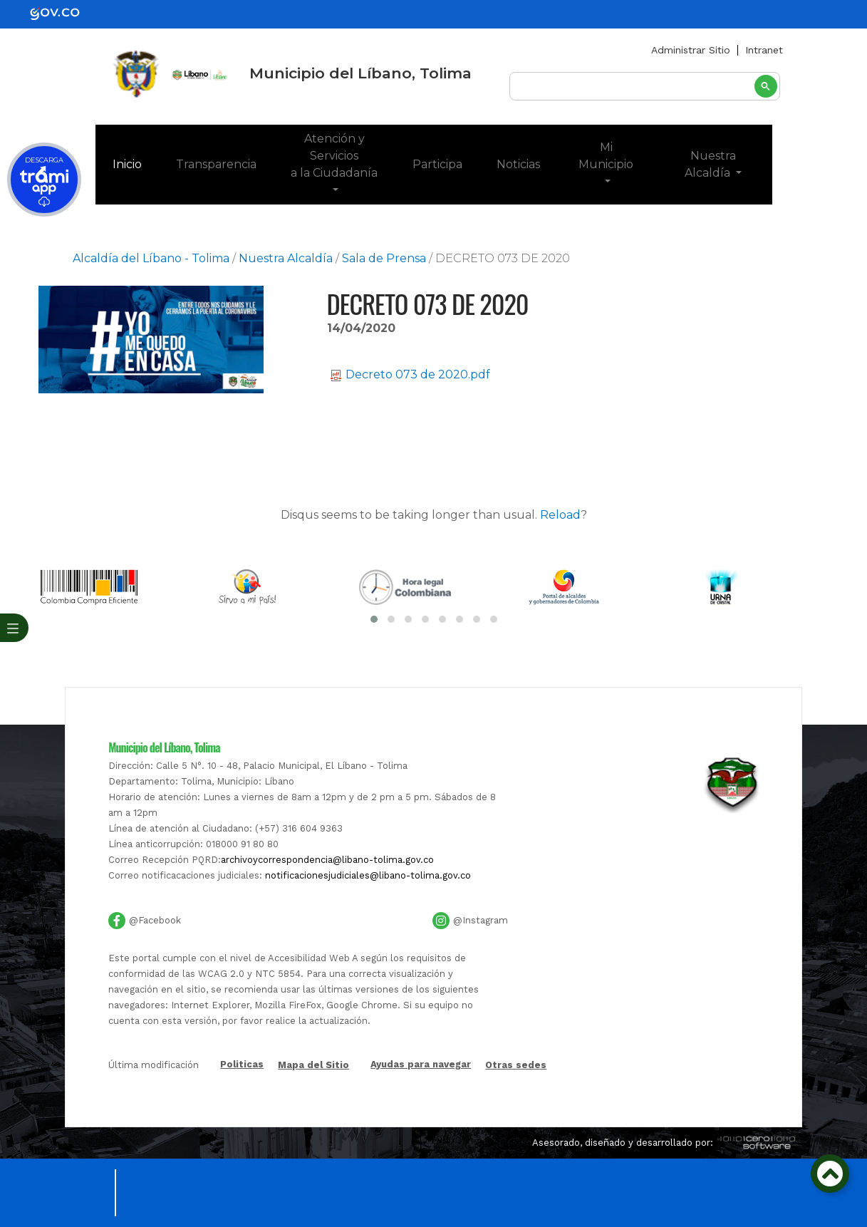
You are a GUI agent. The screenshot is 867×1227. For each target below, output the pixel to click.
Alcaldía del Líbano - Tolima (151, 258)
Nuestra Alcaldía (710, 164)
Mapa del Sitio (313, 1065)
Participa (437, 164)
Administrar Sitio (690, 50)
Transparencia (216, 164)
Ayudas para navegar (420, 1065)
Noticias (518, 164)
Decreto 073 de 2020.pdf (410, 374)
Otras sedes (515, 1065)
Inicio (136, 163)
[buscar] (644, 87)
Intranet (764, 50)
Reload (560, 515)
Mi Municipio (605, 155)
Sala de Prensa (384, 258)
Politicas (242, 1065)
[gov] (63, 13)
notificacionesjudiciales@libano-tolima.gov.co (368, 875)
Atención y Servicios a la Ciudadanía (334, 156)
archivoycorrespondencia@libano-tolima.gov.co (327, 859)
